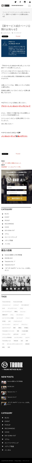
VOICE (7, 227)
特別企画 (16, 340)
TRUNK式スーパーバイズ (8, 331)
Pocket (18, 36)
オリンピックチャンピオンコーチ (14, 344)
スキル (21, 308)
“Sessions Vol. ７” (10, 261)
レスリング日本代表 (7, 337)
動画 (14, 327)
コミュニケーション (12, 308)
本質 (9, 347)
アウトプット (24, 324)
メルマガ (23, 334)
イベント (28, 318)
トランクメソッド (6, 305)
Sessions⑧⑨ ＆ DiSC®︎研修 (13, 255)
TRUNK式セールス (6, 340)
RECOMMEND (9, 224)
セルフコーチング (6, 327)
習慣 (18, 331)
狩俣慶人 (26, 327)
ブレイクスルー (19, 314)
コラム (7, 234)
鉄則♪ (3, 347)
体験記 (19, 327)
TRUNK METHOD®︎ (17, 301)
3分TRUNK (15, 334)
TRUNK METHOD (6, 301)
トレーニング (19, 318)
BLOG (7, 214)
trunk (3, 308)
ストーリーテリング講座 (8, 318)
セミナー (28, 337)
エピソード (16, 324)
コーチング (16, 305)
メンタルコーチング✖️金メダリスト (14, 136)
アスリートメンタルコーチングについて (15, 106)
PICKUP (7, 220)
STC (3, 344)
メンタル (7, 244)
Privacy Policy (18, 460)
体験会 (15, 311)
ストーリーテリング (11, 237)
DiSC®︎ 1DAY (9, 258)
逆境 (27, 340)
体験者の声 (4, 314)
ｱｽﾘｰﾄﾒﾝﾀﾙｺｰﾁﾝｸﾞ (18, 33)
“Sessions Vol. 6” (10, 265)
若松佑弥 (27, 344)
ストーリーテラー (6, 324)
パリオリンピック (17, 321)
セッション (23, 311)
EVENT (7, 217)
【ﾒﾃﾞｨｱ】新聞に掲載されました (11, 163)
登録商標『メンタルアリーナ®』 (11, 167)
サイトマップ (26, 460)
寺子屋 (3, 321)
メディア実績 (9, 240)
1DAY (9, 321)
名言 (22, 340)
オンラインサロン (18, 337)
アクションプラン (6, 334)
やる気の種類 (25, 331)
